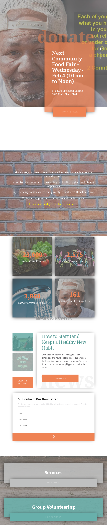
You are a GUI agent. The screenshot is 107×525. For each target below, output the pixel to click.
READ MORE (60, 361)
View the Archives (23, 366)
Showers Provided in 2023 (32, 286)
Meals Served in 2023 (32, 244)
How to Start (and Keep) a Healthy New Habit (64, 325)
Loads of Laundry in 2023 (74, 244)
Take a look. (53, 466)
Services (53, 456)
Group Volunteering (53, 490)
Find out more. (53, 500)
